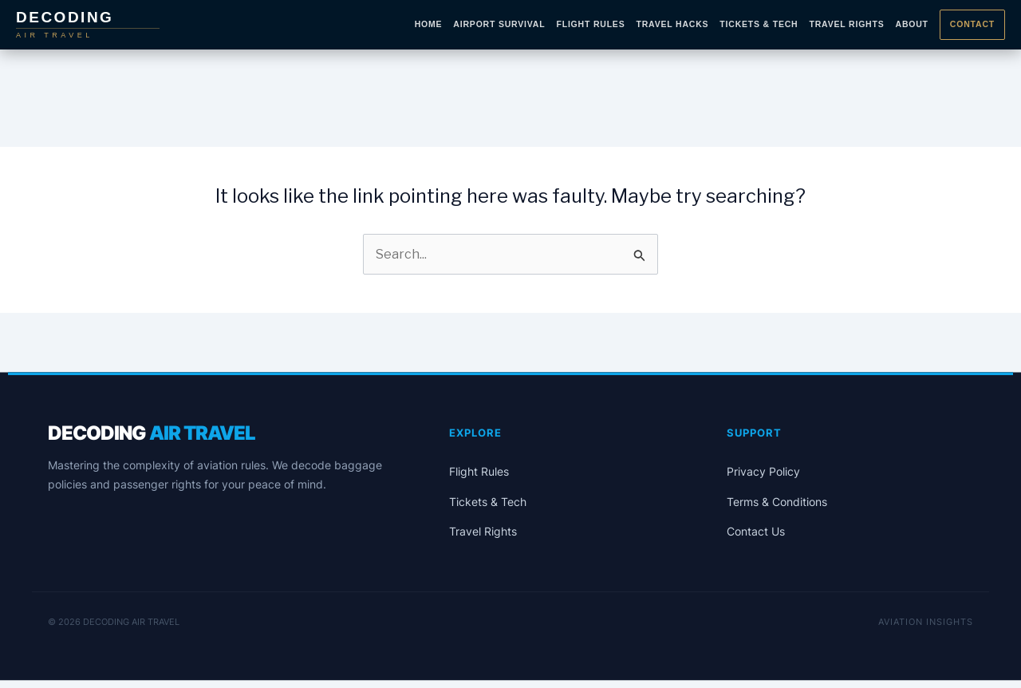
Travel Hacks (672, 24)
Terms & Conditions (777, 501)
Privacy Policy (763, 471)
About (912, 24)
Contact (972, 24)
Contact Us (756, 531)
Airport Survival (499, 24)
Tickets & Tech (758, 24)
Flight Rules (590, 24)
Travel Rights (846, 24)
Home (429, 24)
